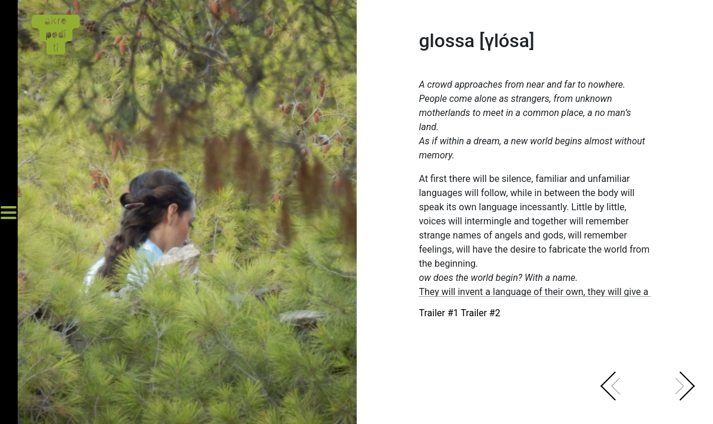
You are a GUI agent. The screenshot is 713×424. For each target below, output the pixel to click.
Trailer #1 (439, 313)
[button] (621, 391)
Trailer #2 (480, 313)
